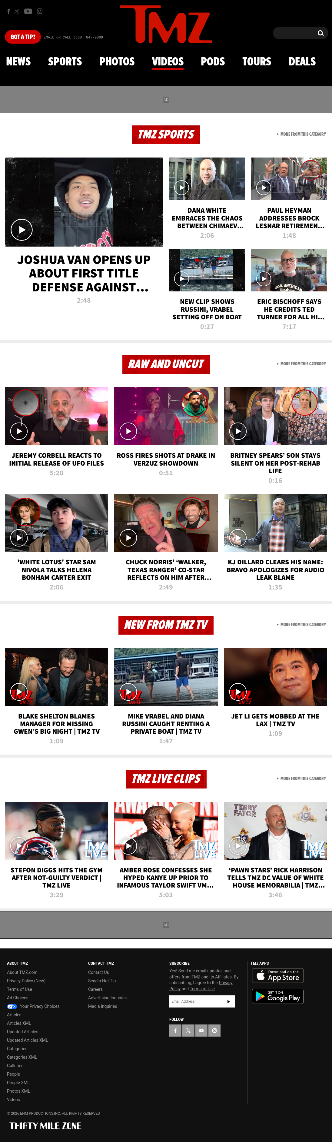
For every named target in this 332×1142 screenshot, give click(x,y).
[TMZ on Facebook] (9, 11)
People (13, 1074)
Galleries (15, 1065)
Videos (168, 62)
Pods (213, 62)
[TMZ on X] (18, 11)
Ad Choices (17, 997)
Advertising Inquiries (107, 997)
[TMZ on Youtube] (28, 11)
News (18, 62)
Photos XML (18, 1091)
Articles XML (19, 1023)
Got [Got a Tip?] (23, 37)
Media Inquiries (102, 1006)
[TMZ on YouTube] (201, 1030)
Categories (17, 1048)
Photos (116, 62)
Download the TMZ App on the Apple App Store (278, 975)
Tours (256, 62)
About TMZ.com (22, 972)
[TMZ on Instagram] (40, 11)
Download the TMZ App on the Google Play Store (278, 996)
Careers (95, 989)
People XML (18, 1082)
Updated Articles (22, 1031)
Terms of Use (19, 989)
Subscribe (229, 1001)
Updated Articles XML (27, 1040)
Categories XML (22, 1057)
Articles (14, 1014)
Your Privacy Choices (33, 1006)
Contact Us (98, 972)
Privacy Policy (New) (26, 980)
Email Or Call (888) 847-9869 (73, 37)
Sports (65, 62)
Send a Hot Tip (102, 980)
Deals (302, 62)
